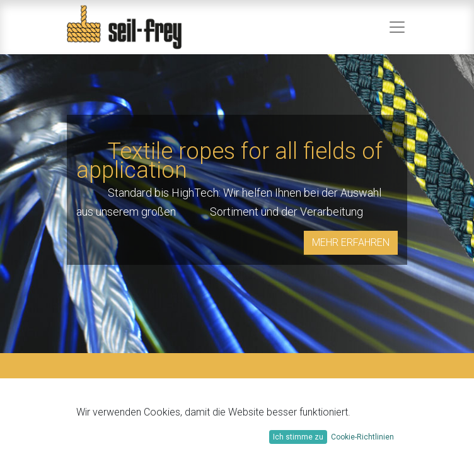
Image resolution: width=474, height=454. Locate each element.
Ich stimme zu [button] (298, 437)
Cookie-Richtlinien (362, 437)
